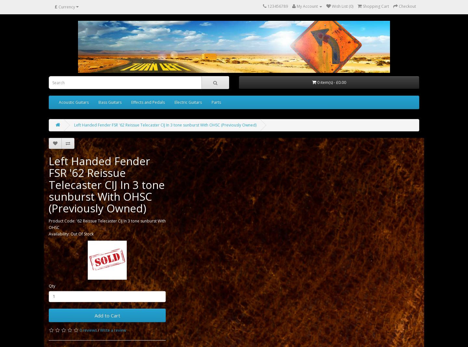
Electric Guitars (188, 102)
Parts (216, 102)
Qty (52, 286)
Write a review (113, 330)
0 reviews (88, 330)
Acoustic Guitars (74, 102)
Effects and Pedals (148, 102)
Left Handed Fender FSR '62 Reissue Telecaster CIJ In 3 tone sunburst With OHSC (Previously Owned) (165, 125)
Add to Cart (107, 315)
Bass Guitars (110, 102)
